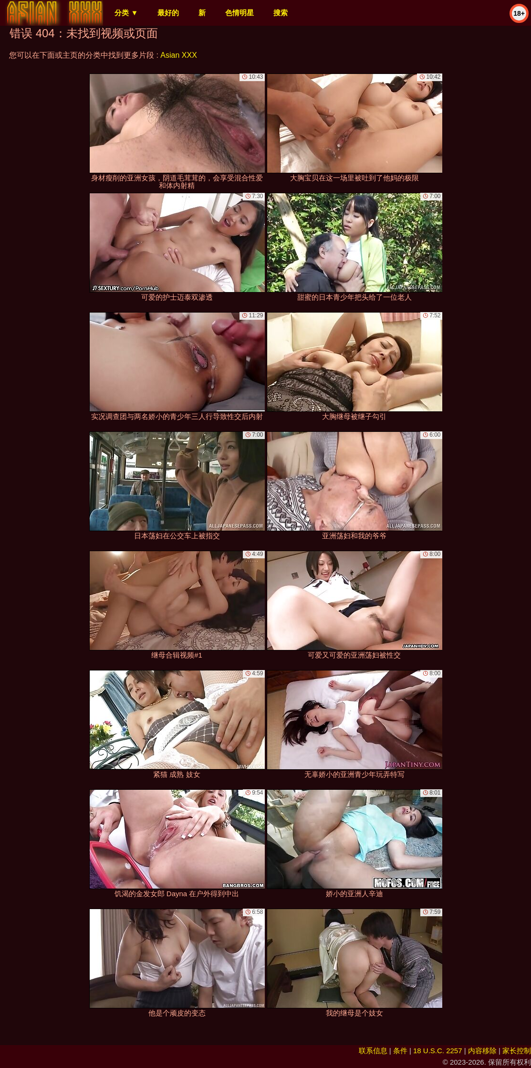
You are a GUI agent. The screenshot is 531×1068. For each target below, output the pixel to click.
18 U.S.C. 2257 (437, 1051)
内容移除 (482, 1051)
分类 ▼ (126, 13)
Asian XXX (178, 55)
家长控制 (516, 1051)
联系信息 (373, 1051)
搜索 (280, 13)
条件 (400, 1051)
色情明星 (239, 13)
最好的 (168, 13)
